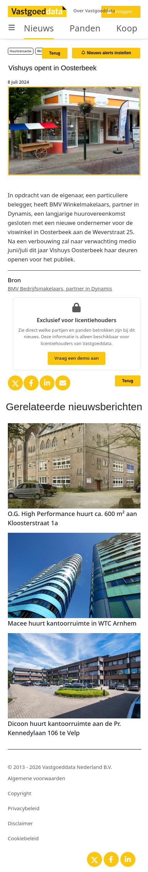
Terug (54, 53)
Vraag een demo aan (76, 358)
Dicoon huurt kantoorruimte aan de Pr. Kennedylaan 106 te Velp (64, 728)
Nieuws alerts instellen (106, 53)
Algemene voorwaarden (36, 778)
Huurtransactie (20, 51)
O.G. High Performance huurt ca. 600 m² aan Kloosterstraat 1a (72, 518)
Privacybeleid (24, 808)
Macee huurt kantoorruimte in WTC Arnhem (72, 623)
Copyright (19, 793)
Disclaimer (20, 823)
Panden (85, 28)
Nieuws (39, 28)
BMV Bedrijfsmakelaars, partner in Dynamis (60, 288)
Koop (126, 28)
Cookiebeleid (23, 838)
